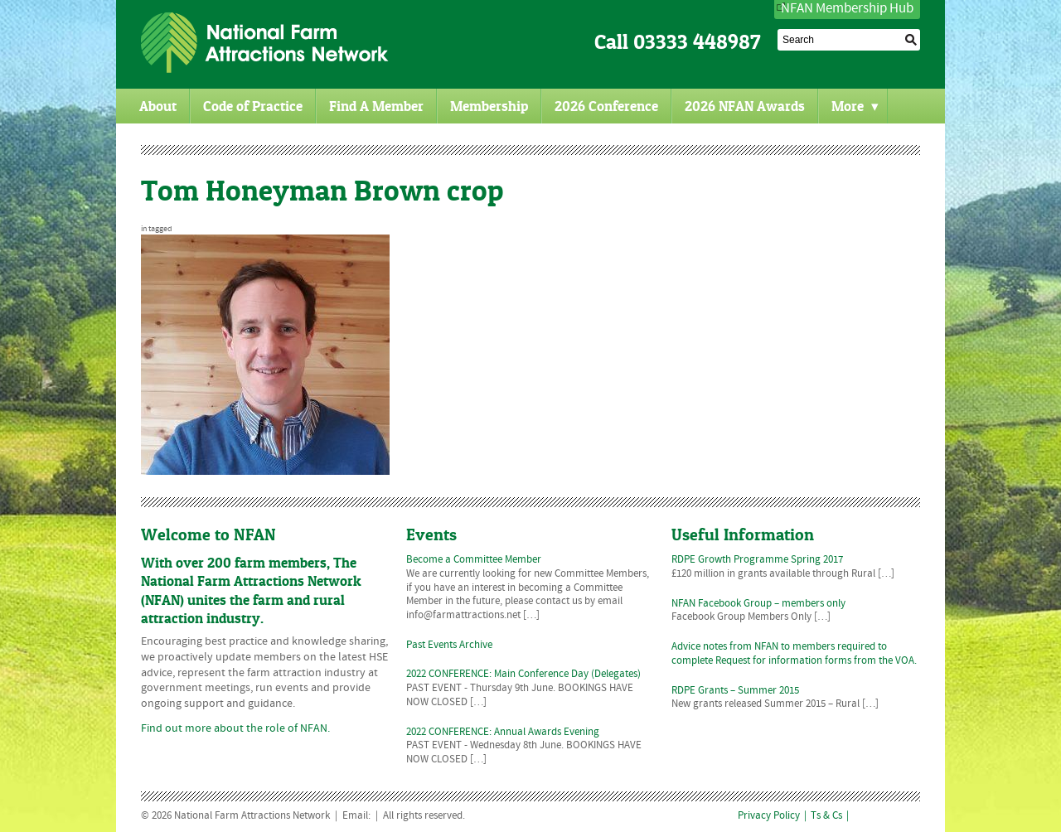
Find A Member (376, 106)
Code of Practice (253, 106)
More (855, 106)
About (158, 106)
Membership (489, 106)
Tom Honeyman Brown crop (322, 190)
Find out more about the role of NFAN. (235, 728)
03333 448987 (697, 42)
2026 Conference (606, 106)
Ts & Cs (826, 816)
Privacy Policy (769, 816)
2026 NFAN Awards (745, 106)
